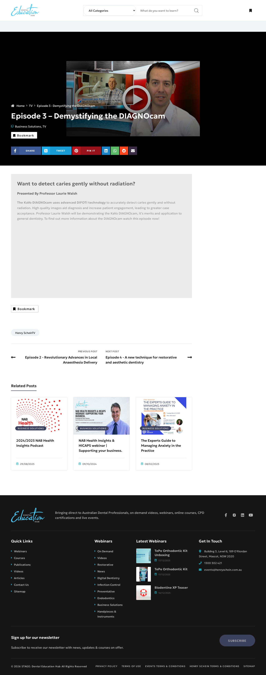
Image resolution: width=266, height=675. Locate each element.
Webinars (20, 551)
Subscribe (237, 640)
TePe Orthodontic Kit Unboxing (171, 553)
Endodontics (106, 598)
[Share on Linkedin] (106, 151)
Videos (18, 571)
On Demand (105, 551)
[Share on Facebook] (26, 151)
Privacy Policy (106, 666)
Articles (19, 578)
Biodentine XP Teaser (171, 587)
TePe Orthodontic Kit (171, 569)
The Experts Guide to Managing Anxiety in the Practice (161, 445)
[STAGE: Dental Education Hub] (25, 10)
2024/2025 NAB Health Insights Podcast (35, 443)
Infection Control (108, 584)
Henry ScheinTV (25, 332)
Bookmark (25, 134)
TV (44, 125)
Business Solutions (28, 125)
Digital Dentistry (108, 578)
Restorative (105, 564)
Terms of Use (131, 666)
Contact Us (21, 584)
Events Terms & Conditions (165, 666)
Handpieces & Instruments (106, 613)
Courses (19, 558)
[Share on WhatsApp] (115, 151)
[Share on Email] (133, 151)
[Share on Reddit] (124, 151)
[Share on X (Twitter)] (57, 151)
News (101, 571)
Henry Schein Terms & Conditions (214, 666)
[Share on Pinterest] (86, 151)
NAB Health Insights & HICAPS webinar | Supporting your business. (100, 445)
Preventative (106, 591)
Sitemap (19, 591)
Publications (22, 564)
